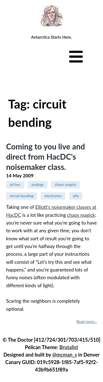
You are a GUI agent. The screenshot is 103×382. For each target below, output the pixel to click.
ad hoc (15, 184)
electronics (53, 196)
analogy (37, 184)
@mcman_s (64, 355)
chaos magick (65, 184)
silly (76, 196)
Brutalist (68, 347)
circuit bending (21, 196)
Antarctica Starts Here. (51, 37)
